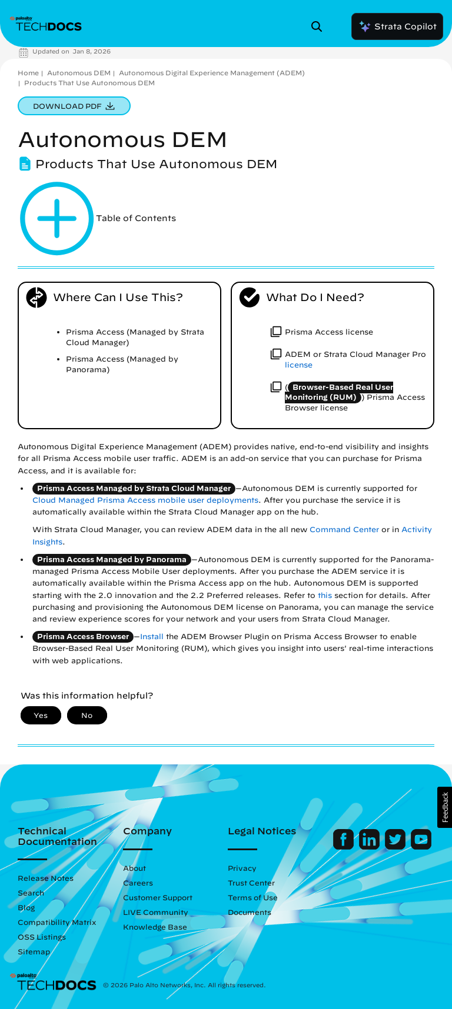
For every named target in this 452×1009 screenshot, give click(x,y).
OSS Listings (42, 937)
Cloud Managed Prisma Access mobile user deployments (145, 500)
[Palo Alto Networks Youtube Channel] (421, 846)
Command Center (344, 529)
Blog (26, 907)
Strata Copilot (397, 26)
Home (28, 72)
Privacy (242, 868)
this (325, 595)
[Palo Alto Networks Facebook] (344, 846)
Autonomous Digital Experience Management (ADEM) (212, 72)
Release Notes (46, 878)
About (134, 868)
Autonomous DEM (79, 72)
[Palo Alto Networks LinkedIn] (370, 846)
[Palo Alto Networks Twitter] (396, 846)
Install (152, 636)
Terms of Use (253, 897)
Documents (249, 912)
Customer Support (157, 897)
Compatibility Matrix (57, 922)
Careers (138, 882)
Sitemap (34, 951)
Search (31, 892)
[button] (444, 807)
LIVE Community (155, 912)
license (299, 364)
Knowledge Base (155, 927)
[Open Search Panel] (320, 26)
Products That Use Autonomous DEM (89, 82)
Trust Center (251, 882)
